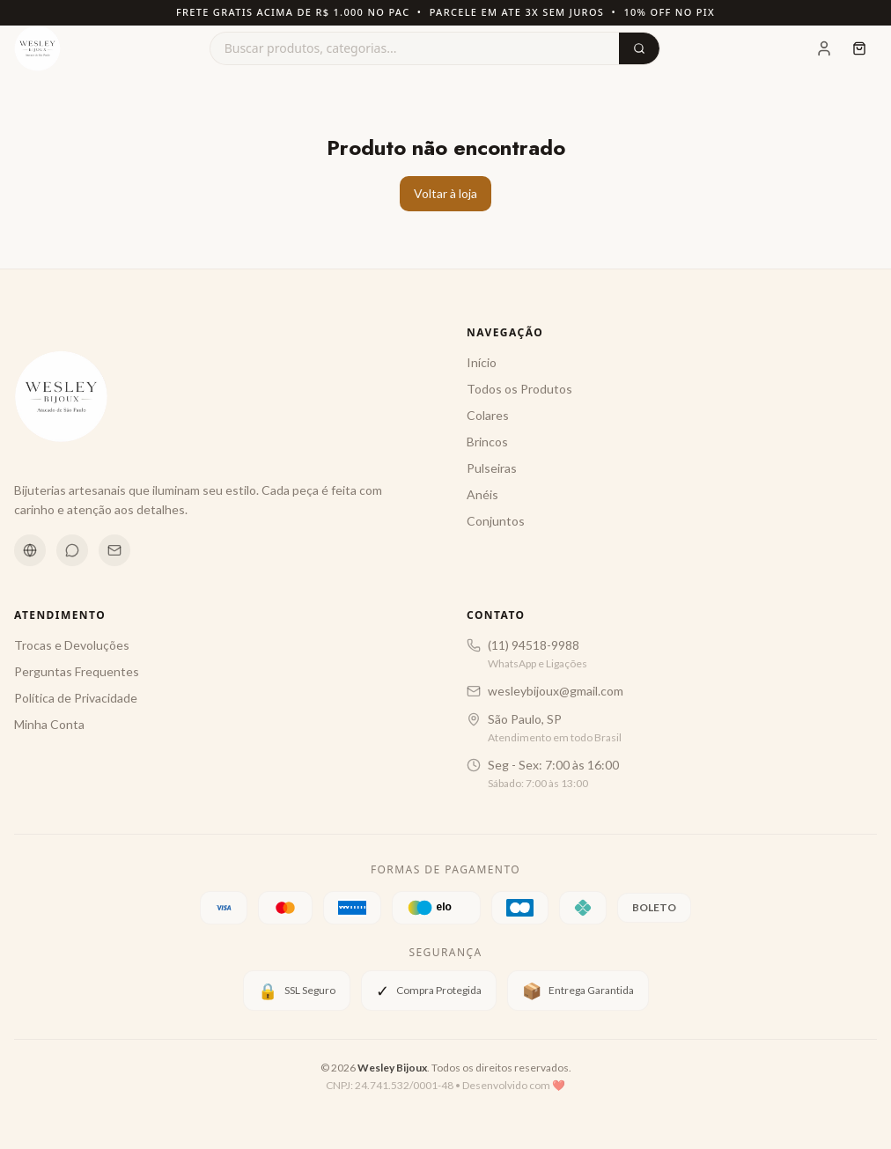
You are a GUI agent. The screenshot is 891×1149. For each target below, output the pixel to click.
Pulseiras (492, 467)
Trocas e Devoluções (71, 644)
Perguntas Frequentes (76, 671)
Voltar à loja (445, 193)
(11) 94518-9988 (533, 644)
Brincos (487, 441)
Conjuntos (496, 520)
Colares (488, 415)
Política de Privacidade (75, 697)
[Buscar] (639, 48)
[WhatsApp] (72, 550)
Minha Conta (49, 724)
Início (482, 362)
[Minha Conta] (824, 48)
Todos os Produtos (519, 388)
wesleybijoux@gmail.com (555, 690)
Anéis (482, 494)
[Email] (114, 550)
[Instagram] (30, 550)
